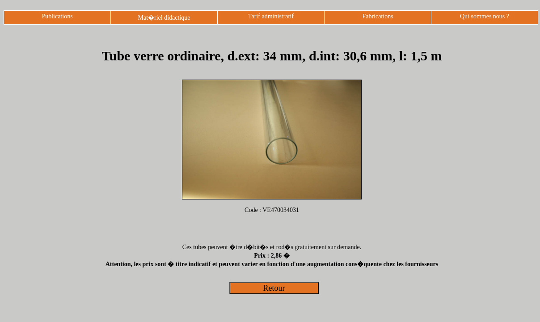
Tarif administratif (271, 16)
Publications (57, 16)
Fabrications (377, 16)
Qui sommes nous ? (484, 16)
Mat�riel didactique (164, 17)
